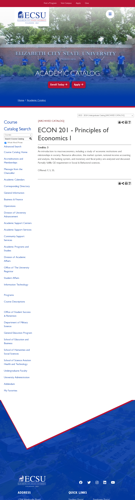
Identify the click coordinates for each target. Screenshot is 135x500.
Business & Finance (13, 200)
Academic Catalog (36, 100)
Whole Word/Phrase (15, 143)
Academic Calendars (14, 180)
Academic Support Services (17, 230)
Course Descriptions (14, 302)
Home (21, 100)
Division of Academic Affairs (15, 259)
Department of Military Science (16, 325)
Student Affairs (11, 278)
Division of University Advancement (15, 215)
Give (87, 3)
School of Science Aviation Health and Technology (17, 362)
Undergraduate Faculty (15, 371)
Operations (10, 206)
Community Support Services (14, 238)
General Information (14, 193)
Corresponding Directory (17, 186)
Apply (78, 3)
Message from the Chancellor (13, 171)
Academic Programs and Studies (16, 249)
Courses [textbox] (8, 135)
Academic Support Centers (18, 223)
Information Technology (16, 285)
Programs (9, 295)
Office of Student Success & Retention (17, 314)
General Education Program (18, 333)
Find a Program (50, 3)
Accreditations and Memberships (13, 161)
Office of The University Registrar (16, 270)
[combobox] (105, 115)
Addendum (9, 384)
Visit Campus (66, 3)
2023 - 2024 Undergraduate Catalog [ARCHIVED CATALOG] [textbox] (101, 116)
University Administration (16, 377)
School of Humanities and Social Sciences (17, 352)
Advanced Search (12, 147)
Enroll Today (57, 85)
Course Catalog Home (15, 152)
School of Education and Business (16, 342)
